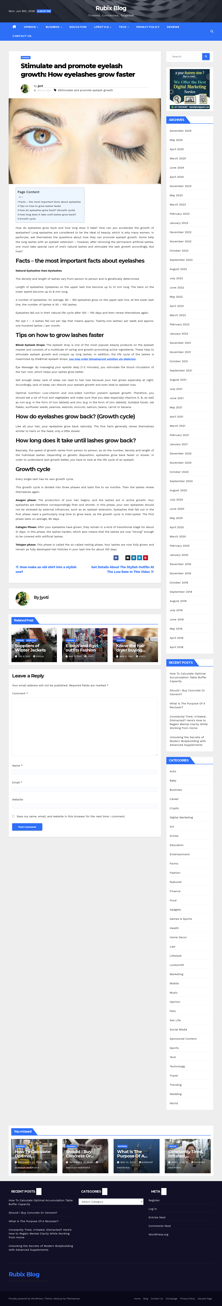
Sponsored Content (183, 1038)
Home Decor (178, 937)
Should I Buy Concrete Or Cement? (78, 1156)
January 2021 (179, 444)
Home (137, 1298)
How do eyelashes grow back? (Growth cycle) (47, 210)
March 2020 (178, 536)
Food (173, 900)
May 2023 (176, 195)
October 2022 (179, 250)
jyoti (40, 86)
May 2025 (176, 140)
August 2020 (178, 490)
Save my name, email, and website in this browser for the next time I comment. (71, 816)
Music (174, 992)
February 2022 (180, 324)
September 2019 (181, 591)
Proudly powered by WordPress (26, 1298)
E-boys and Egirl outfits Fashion (82, 648)
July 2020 (176, 499)
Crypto (174, 808)
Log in (153, 1208)
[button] (212, 31)
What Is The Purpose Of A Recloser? (130, 1156)
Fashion (25, 57)
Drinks (174, 835)
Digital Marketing (181, 817)
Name (17, 765)
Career (174, 799)
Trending (176, 1084)
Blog (145, 1298)
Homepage (171, 1298)
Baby (173, 780)
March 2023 (178, 204)
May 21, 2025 (129, 1162)
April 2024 (177, 176)
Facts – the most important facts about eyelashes (50, 201)
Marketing (176, 974)
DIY (172, 826)
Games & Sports (181, 918)
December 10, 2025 (30, 1162)
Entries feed (157, 1217)
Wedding (176, 1094)
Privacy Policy (147, 27)
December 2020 (181, 453)
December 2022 (181, 232)
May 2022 (176, 296)
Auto (173, 771)
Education (78, 27)
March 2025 (178, 158)
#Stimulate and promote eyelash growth (85, 90)
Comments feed (160, 1226)
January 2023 (179, 223)
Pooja (38, 656)
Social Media (178, 1029)
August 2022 (178, 269)
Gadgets (175, 909)
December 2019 (180, 564)
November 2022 (180, 241)
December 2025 (181, 130)
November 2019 (180, 573)
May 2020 (176, 518)
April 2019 (176, 638)
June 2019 (177, 619)
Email (17, 782)
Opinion (30, 27)
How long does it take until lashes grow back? (48, 214)
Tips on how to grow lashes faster (40, 206)
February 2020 (180, 545)
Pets (173, 1011)
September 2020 (181, 481)
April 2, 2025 (180, 1162)
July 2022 (176, 278)
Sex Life (175, 1020)
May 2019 (176, 628)
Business (53, 27)
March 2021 (177, 425)
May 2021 (176, 407)
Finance (175, 891)
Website (17, 799)
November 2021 (180, 352)
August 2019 (178, 601)
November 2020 (181, 462)
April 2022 (177, 306)
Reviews (173, 27)
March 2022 (178, 315)
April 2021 (176, 416)
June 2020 (177, 508)
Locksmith (177, 965)
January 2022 (179, 333)
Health (174, 928)
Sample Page (205, 1298)
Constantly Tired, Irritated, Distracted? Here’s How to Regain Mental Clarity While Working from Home (40, 1233)
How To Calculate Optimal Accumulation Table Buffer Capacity (188, 677)
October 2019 (179, 582)
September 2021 (181, 370)
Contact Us (21, 36)
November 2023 (180, 186)
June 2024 (177, 167)
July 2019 (176, 610)
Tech (123, 27)
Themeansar (73, 1298)
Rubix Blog (111, 8)
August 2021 (178, 379)
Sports (174, 1048)
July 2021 (176, 389)
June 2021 (177, 398)
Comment (20, 693)
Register (154, 1200)
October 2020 (179, 472)
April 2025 (177, 149)
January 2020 (179, 555)
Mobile (174, 983)
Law (172, 946)
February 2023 (180, 213)
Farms (174, 863)
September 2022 (181, 259)
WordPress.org (158, 1234)
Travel (174, 1075)
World (174, 1103)
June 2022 (177, 287)
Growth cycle (27, 218)
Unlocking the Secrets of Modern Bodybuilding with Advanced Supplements (188, 741)
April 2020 (177, 527)
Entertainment (180, 854)
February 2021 (179, 435)
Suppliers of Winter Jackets (30, 648)
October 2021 (179, 361)
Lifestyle (102, 27)
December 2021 (180, 342)
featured (176, 882)
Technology (177, 1066)
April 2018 (176, 647)
